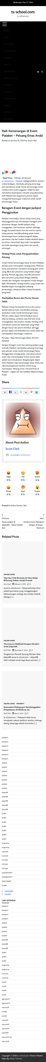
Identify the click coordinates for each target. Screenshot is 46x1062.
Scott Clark (32, 140)
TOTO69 (5, 860)
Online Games (10, 78)
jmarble (4, 1012)
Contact (8, 112)
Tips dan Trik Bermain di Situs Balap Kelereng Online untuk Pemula (21, 579)
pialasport (5, 737)
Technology (10, 98)
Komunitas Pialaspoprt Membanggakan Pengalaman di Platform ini (22, 708)
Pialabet (19, 181)
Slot (25, 505)
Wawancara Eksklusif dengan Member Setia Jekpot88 (21, 645)
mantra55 (5, 852)
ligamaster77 (6, 999)
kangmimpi (5, 843)
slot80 (4, 813)
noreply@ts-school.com (18, 455)
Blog (6, 37)
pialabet (4, 763)
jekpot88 (5, 792)
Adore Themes (16, 1058)
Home (6, 30)
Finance (7, 58)
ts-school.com (23, 12)
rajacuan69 (5, 1007)
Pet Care (8, 85)
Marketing (9, 71)
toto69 (4, 982)
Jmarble (4, 885)
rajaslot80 (9, 891)
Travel (7, 105)
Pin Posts (8, 119)
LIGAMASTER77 (7, 873)
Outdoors (9, 44)
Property (8, 92)
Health (7, 64)
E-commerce (10, 51)
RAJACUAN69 (6, 881)
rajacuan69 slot (7, 1037)
